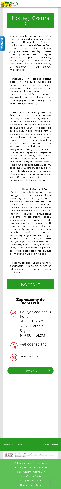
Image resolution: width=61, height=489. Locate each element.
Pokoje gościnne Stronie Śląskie (30, 463)
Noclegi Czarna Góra (30, 485)
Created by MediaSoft (49, 444)
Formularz (30, 370)
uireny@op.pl (30, 356)
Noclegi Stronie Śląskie (30, 476)
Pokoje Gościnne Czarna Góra (30, 472)
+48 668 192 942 (33, 344)
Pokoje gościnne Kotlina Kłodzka (30, 467)
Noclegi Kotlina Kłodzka (30, 480)
